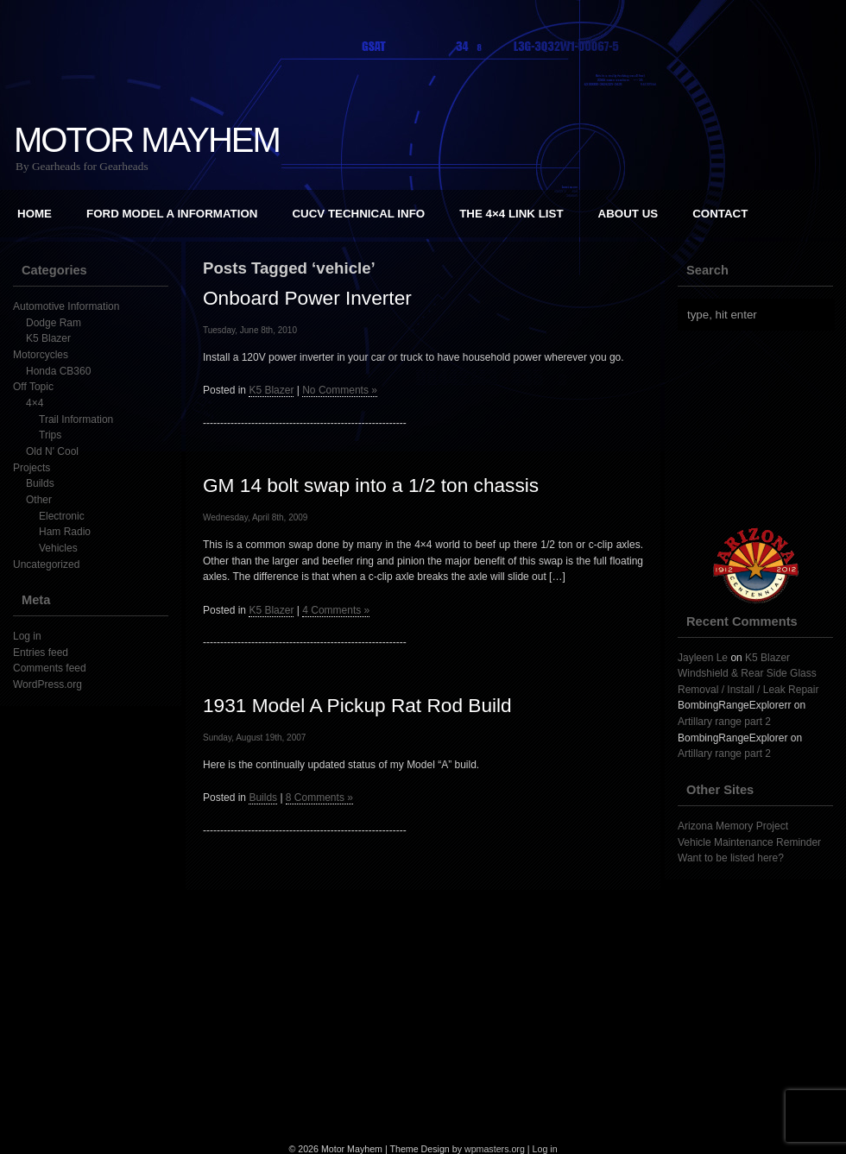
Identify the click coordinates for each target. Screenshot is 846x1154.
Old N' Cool (52, 451)
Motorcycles (40, 355)
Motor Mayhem (147, 140)
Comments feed (49, 668)
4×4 (34, 403)
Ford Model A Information (171, 213)
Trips (50, 435)
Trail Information (76, 419)
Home (34, 213)
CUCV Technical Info (358, 213)
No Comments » (339, 390)
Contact (720, 213)
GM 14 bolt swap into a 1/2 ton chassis (371, 485)
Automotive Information (66, 306)
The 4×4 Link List (511, 213)
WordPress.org (47, 684)
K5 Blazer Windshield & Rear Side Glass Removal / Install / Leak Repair (748, 674)
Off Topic (33, 387)
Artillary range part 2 (724, 722)
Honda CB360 (58, 371)
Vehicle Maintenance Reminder (749, 842)
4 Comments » (335, 610)
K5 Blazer (48, 338)
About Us (628, 213)
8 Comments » (319, 797)
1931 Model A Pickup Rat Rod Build (357, 705)
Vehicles (58, 548)
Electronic (62, 516)
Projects (31, 468)
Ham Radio (65, 532)
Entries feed (40, 652)
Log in (27, 636)
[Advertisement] (423, 1011)
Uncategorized (46, 564)
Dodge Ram (53, 323)
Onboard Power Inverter (307, 298)
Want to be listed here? (731, 858)
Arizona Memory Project (733, 826)
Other (39, 500)
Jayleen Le (703, 658)
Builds (40, 483)
